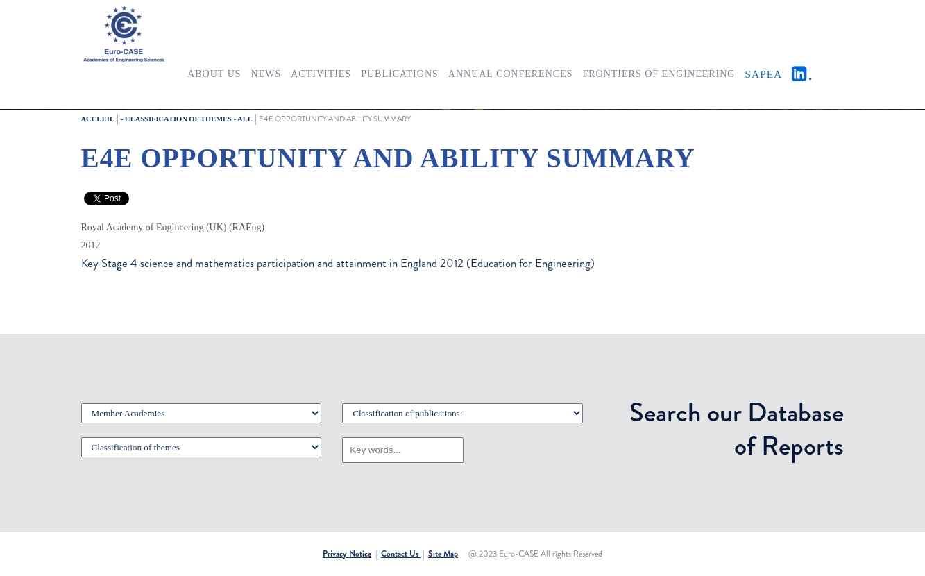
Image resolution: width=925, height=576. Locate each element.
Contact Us (401, 554)
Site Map (443, 554)
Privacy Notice (347, 554)
